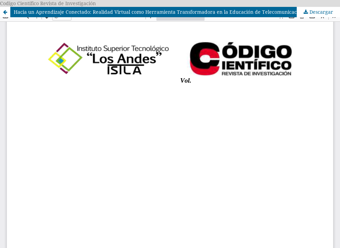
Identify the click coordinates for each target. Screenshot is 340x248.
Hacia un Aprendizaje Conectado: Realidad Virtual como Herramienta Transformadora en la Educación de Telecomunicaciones (161, 12)
